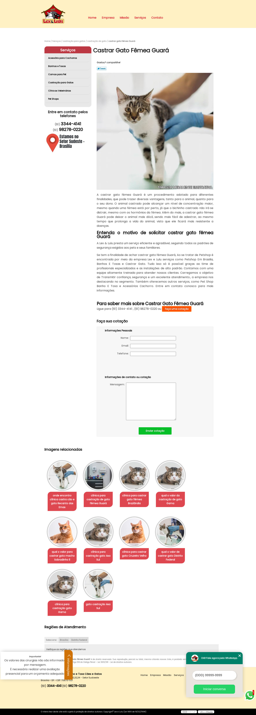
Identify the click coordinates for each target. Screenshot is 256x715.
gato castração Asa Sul (98, 606)
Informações (68, 665)
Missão (124, 18)
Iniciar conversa (214, 689)
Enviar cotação (155, 431)
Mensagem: (143, 401)
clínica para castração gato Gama (62, 608)
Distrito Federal (79, 639)
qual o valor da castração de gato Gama (170, 499)
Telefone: (146, 354)
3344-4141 (71, 124)
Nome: (148, 338)
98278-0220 (71, 129)
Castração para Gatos (61, 82)
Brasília (64, 639)
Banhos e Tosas (57, 66)
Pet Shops (53, 98)
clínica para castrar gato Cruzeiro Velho (134, 554)
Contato (157, 18)
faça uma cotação (177, 309)
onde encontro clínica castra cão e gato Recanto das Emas (62, 501)
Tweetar (101, 68)
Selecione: (51, 639)
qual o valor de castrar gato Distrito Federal (170, 555)
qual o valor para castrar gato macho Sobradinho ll (62, 555)
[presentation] (127, 366)
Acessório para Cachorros (63, 58)
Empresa (108, 18)
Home (92, 18)
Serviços (140, 18)
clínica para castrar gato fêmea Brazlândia (134, 499)
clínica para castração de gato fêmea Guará (98, 499)
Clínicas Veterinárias (59, 90)
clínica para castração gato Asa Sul (98, 555)
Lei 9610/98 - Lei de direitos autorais (115, 662)
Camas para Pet (57, 74)
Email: (149, 346)
